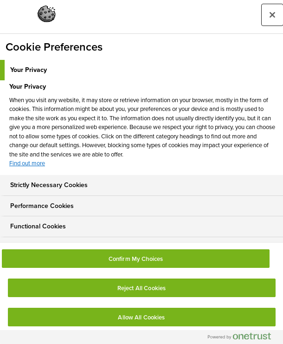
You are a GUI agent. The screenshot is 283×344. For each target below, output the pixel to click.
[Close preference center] (272, 15)
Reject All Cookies (141, 288)
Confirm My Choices (136, 258)
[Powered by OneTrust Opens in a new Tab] (243, 338)
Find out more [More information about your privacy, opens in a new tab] (27, 163)
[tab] (141, 70)
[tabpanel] (143, 128)
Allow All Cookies (141, 317)
